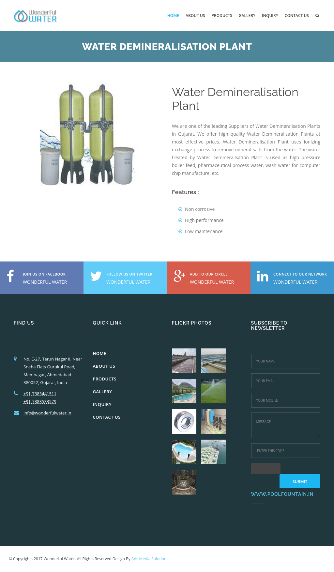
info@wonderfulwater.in (47, 413)
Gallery (247, 15)
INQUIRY (102, 404)
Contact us (297, 15)
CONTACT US (107, 417)
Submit (300, 481)
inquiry (270, 15)
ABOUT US (104, 366)
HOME (99, 353)
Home (173, 15)
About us (195, 15)
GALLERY (102, 392)
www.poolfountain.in (282, 494)
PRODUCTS (104, 379)
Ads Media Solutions (149, 559)
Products (222, 15)
